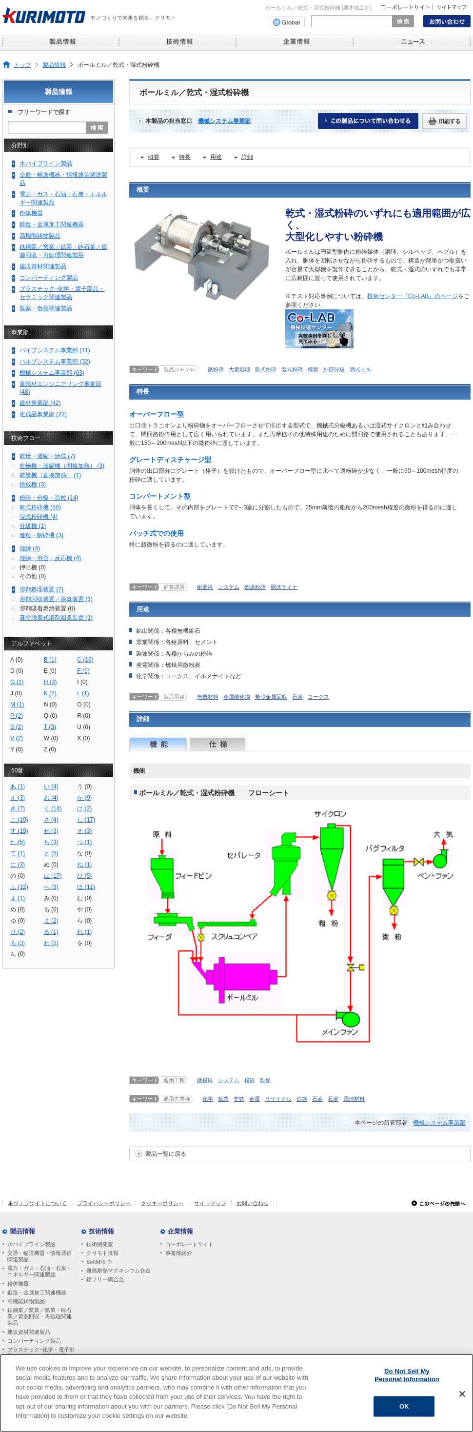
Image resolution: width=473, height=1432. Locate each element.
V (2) (16, 738)
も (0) (51, 909)
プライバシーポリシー (104, 1203)
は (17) (53, 875)
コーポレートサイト (189, 1244)
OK (404, 1410)
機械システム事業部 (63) (52, 372)
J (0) (16, 693)
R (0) (83, 715)
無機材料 (207, 697)
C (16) (85, 659)
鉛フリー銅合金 (105, 1279)
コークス (318, 697)
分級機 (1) (33, 526)
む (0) (84, 898)
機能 (158, 744)
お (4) (51, 797)
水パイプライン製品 (46, 163)
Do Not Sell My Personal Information (406, 1379)
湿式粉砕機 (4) (39, 516)
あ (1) (17, 786)
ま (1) (17, 898)
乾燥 (265, 1080)
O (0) (84, 704)
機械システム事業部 (224, 121)
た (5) (17, 842)
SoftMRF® (99, 1262)
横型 (313, 369)
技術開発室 (99, 1244)
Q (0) (51, 715)
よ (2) (51, 920)
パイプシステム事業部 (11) (55, 350)
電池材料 (354, 1099)
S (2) (16, 727)
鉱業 (223, 1099)
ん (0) (17, 953)
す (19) (19, 830)
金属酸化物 (236, 697)
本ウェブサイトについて (37, 1203)
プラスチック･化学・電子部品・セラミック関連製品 (62, 293)
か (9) (84, 797)
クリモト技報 (102, 1253)
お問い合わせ (252, 1203)
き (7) (17, 808)
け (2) (84, 808)
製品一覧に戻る (165, 1153)
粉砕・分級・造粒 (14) (49, 497)
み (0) (51, 898)
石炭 (297, 697)
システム (228, 587)
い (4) (51, 786)
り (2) (17, 931)
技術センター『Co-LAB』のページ (412, 296)
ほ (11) (86, 887)
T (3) (50, 727)
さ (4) (51, 819)
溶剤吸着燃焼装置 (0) (47, 608)
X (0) (83, 738)
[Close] (462, 1398)
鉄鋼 (301, 1099)
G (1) (17, 682)
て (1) (17, 853)
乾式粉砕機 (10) (40, 507)
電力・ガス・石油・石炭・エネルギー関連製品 (63, 198)
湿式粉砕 (292, 369)
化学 (207, 1099)
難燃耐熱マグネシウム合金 (118, 1270)
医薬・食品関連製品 (46, 308)
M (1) (17, 704)
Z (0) (50, 749)
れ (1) (84, 931)
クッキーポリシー (162, 1203)
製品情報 (54, 64)
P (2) (16, 715)
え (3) (17, 797)
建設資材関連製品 (43, 266)
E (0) (50, 670)
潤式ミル (360, 369)
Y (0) (16, 749)
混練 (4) (30, 548)
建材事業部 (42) (40, 403)
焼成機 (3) (33, 484)
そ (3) (84, 830)
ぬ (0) (51, 864)
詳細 (247, 157)
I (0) (82, 682)
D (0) (16, 670)
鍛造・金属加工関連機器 (52, 224)
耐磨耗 (205, 587)
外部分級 (334, 369)
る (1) (51, 931)
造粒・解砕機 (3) (41, 535)
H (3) (50, 682)
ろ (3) (17, 943)
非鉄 (239, 1099)
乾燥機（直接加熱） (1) (50, 475)
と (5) (51, 853)
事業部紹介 (178, 1253)
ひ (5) (84, 875)
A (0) (16, 659)
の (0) (17, 875)
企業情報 (180, 1231)
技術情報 (101, 1231)
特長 (185, 157)
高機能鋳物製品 (40, 235)
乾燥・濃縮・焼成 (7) (47, 456)
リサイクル (278, 1099)
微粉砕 (216, 369)
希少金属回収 (271, 697)
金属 (254, 1099)
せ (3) (51, 830)
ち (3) (51, 842)
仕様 (217, 744)
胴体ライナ (284, 587)
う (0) (84, 786)
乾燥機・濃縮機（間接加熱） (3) (62, 466)
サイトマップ (210, 1203)
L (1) (83, 693)
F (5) (83, 670)
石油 (317, 1099)
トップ (22, 64)
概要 (153, 157)
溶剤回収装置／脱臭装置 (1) (56, 599)
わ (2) (51, 943)
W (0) (51, 738)
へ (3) (51, 887)
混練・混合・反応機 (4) (50, 558)
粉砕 (249, 1080)
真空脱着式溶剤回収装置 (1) (56, 617)
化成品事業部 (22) (43, 414)
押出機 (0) (33, 567)
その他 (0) (33, 576)
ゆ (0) (17, 920)
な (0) (84, 853)
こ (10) (19, 819)
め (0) (17, 909)
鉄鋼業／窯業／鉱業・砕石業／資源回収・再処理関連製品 (63, 251)
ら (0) (84, 920)
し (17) (86, 819)
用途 (216, 157)
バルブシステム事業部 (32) (55, 361)
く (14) (53, 808)
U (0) (83, 727)
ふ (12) (19, 887)
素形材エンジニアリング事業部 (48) (60, 388)
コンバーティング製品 (49, 277)
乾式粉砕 (265, 369)
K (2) (50, 693)
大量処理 (239, 369)
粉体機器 (31, 213)
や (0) (84, 909)
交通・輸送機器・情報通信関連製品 (63, 178)
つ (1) (84, 842)
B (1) (50, 659)
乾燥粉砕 (255, 587)
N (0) (50, 704)
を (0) (84, 943)
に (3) (17, 864)
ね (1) (84, 864)
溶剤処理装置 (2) (41, 589)
